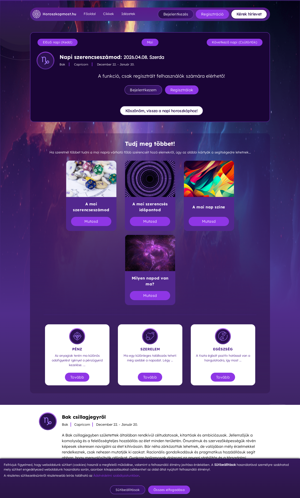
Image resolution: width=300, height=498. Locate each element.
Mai (150, 42)
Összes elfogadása (169, 490)
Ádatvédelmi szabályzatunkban (116, 475)
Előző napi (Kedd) (57, 42)
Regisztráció (212, 14)
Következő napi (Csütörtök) (234, 42)
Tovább (77, 377)
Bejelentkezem (143, 90)
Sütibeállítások (128, 490)
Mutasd (91, 221)
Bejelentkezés (175, 14)
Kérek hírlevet (249, 14)
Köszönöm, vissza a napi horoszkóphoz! (161, 110)
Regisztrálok (181, 90)
